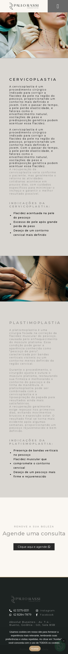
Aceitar (35, 648)
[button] (57, 6)
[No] (63, 641)
